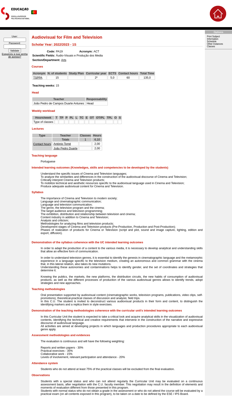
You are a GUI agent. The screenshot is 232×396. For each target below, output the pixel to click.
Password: (15, 43)
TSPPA (37, 77)
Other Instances (215, 44)
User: (15, 36)
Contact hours (42, 144)
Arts (63, 60)
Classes (211, 46)
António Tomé (62, 143)
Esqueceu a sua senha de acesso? (15, 55)
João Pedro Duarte (65, 148)
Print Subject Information (213, 37)
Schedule (211, 41)
